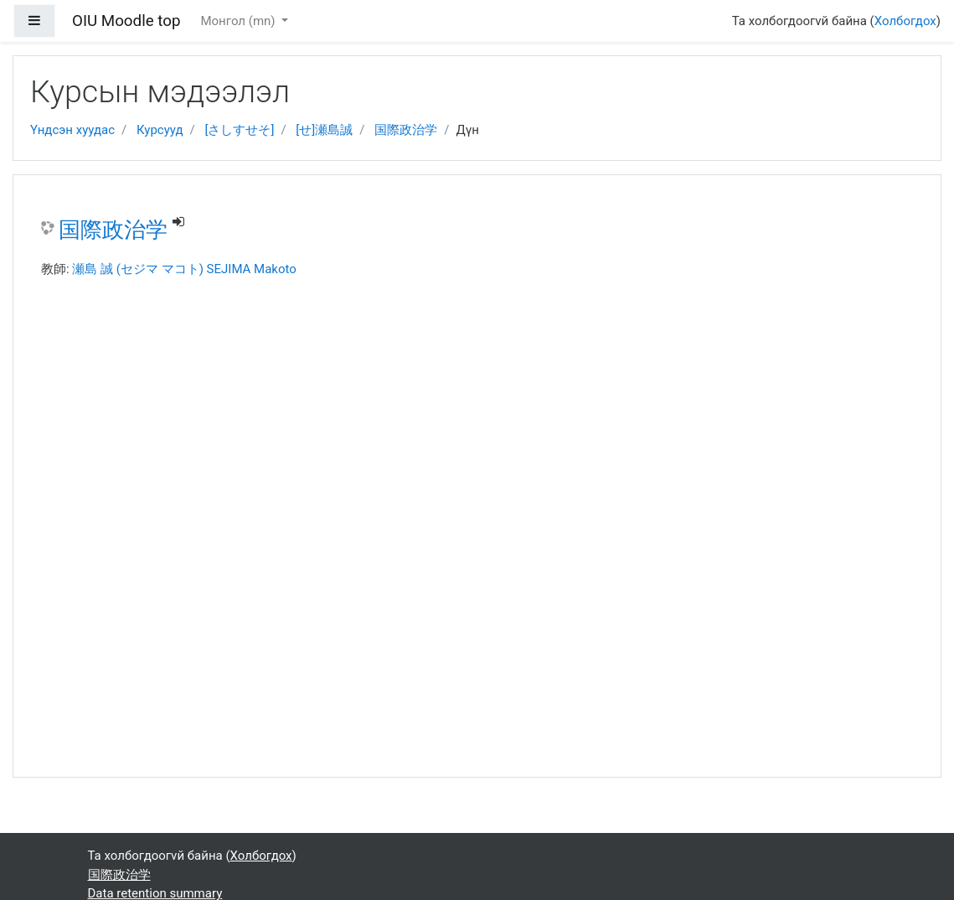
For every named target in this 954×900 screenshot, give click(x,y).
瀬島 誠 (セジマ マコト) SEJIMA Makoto (184, 269)
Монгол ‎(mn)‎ (239, 20)
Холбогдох (905, 20)
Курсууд (160, 129)
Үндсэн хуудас (72, 129)
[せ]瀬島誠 (324, 129)
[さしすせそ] (239, 129)
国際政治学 (405, 129)
